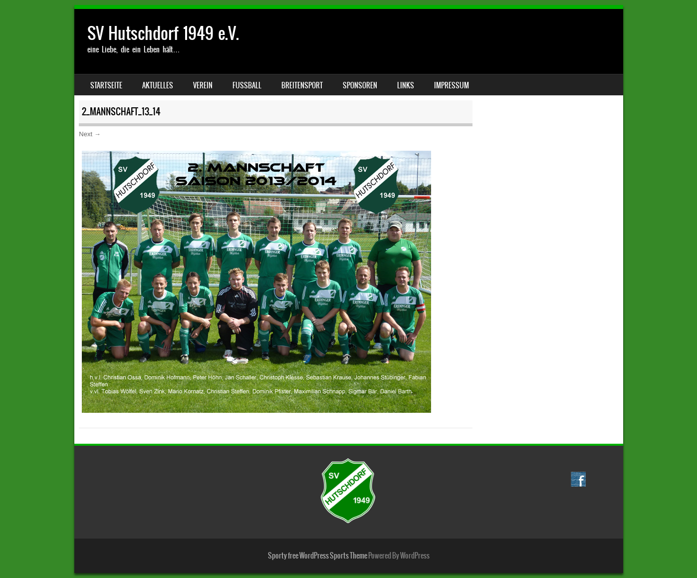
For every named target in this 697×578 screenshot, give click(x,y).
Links (405, 85)
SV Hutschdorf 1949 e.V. (163, 33)
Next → (89, 134)
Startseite (106, 85)
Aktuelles (157, 85)
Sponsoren (360, 85)
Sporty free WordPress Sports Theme (317, 555)
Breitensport (302, 85)
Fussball (246, 85)
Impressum (451, 85)
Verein (203, 85)
